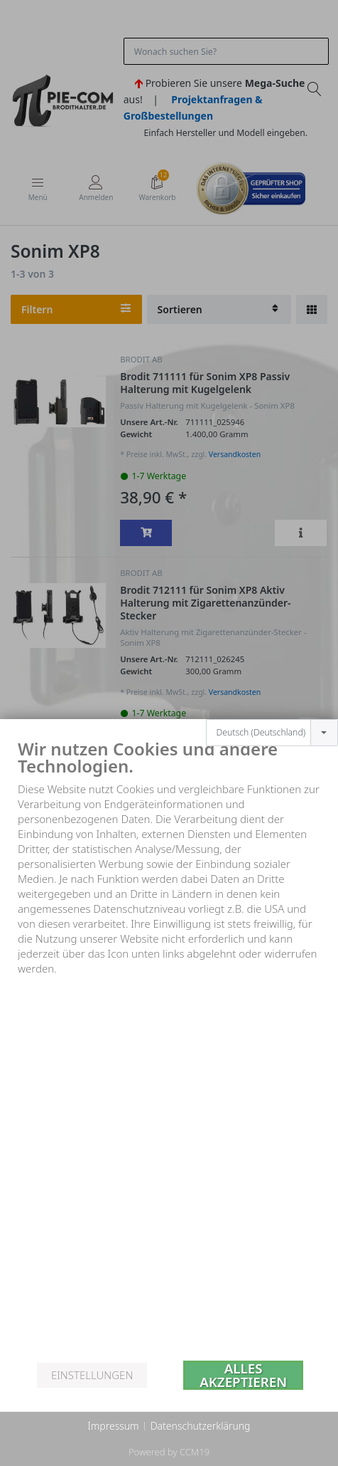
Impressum (112, 1426)
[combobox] (272, 692)
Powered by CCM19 (169, 1451)
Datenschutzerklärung (201, 1426)
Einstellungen (92, 1375)
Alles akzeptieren (243, 1375)
